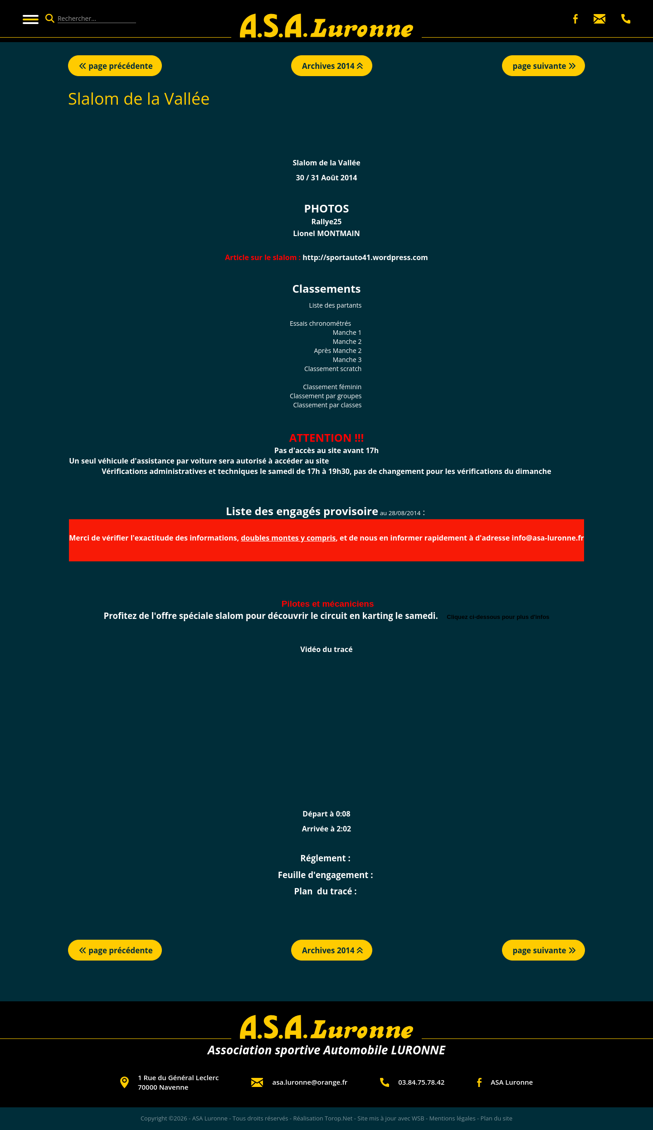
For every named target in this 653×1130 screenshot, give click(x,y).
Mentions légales (452, 1118)
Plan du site (496, 1118)
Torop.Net (338, 1118)
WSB (418, 1118)
